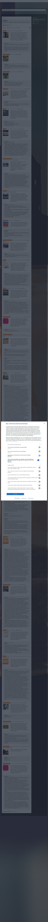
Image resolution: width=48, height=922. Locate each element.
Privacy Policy (30, 498)
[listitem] (24, 444)
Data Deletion (17, 498)
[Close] (45, 424)
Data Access (24, 498)
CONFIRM (15, 494)
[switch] (38, 447)
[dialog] (24, 461)
